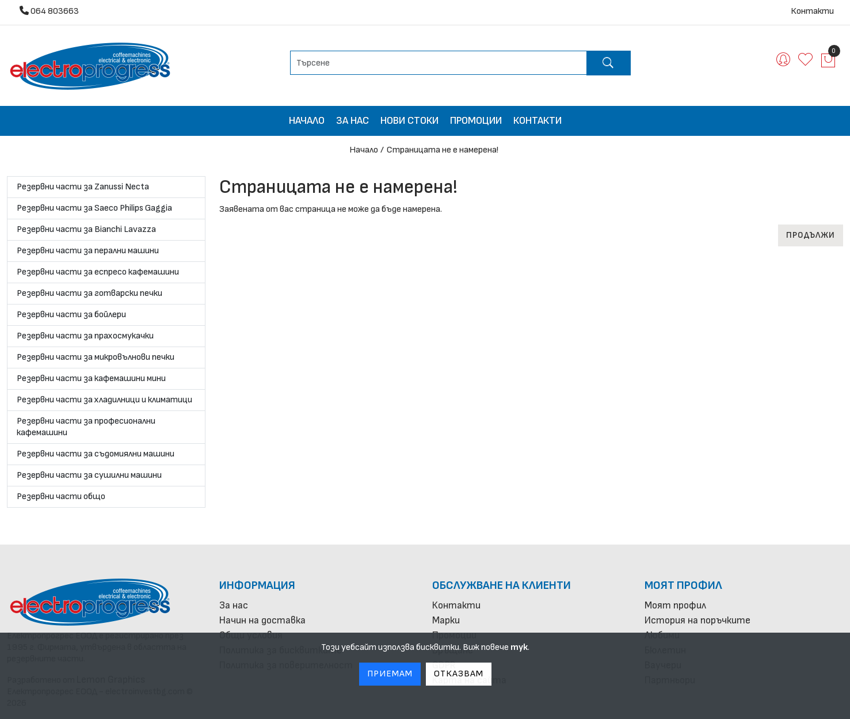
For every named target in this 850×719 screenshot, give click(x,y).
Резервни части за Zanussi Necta (83, 186)
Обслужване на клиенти (501, 585)
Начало (307, 121)
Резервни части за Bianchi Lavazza (86, 229)
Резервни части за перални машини (88, 250)
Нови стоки (409, 121)
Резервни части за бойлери (71, 314)
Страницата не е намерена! (442, 149)
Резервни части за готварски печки (89, 293)
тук (519, 647)
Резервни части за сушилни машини (89, 475)
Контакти (812, 11)
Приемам (390, 673)
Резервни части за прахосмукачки (85, 335)
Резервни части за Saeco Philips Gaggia (94, 208)
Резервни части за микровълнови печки (95, 357)
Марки (446, 620)
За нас (352, 121)
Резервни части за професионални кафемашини (86, 427)
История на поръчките (697, 620)
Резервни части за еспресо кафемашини (98, 272)
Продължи (810, 235)
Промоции (476, 121)
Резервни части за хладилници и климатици (104, 399)
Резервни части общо (61, 496)
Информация (257, 585)
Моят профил (683, 585)
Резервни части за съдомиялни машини (95, 453)
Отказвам (458, 673)
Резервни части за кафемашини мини (91, 378)
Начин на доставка (262, 620)
